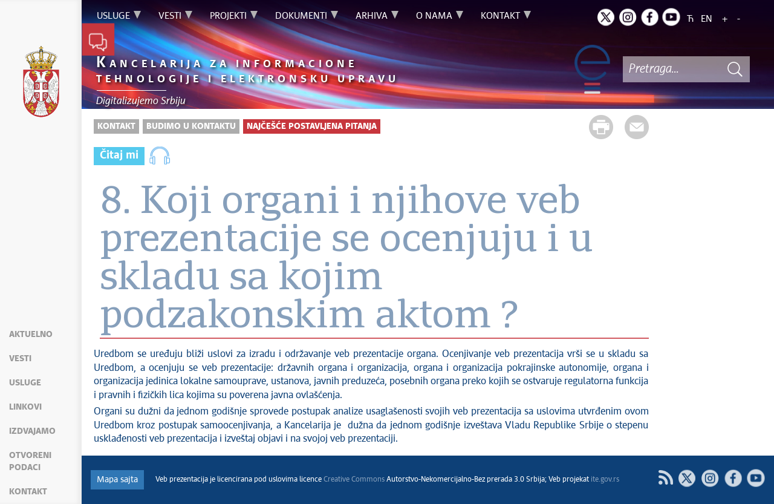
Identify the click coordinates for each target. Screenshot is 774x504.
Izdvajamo (32, 431)
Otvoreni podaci (30, 461)
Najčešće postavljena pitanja (312, 126)
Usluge (25, 383)
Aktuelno (31, 334)
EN (706, 19)
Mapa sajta (117, 480)
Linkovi (25, 407)
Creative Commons (354, 479)
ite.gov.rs (605, 479)
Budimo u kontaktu (191, 126)
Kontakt (28, 492)
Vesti (20, 359)
